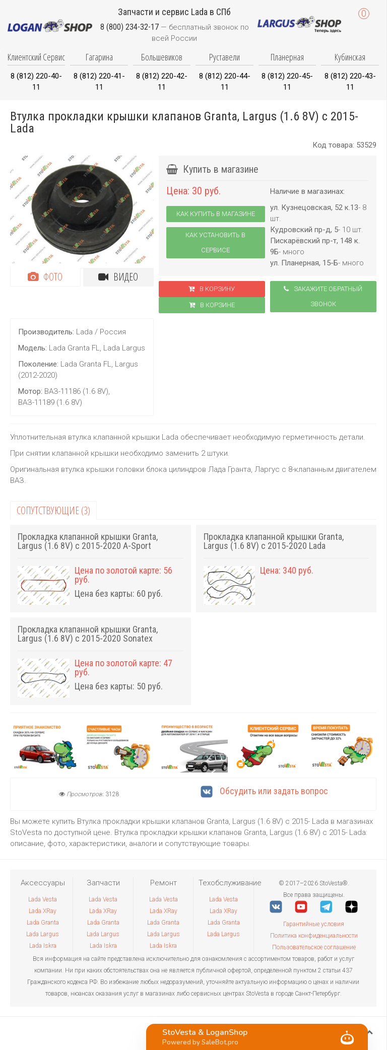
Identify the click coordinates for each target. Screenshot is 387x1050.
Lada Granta (43, 922)
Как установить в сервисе (215, 242)
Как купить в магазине (215, 214)
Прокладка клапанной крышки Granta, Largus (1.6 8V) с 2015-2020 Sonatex (88, 634)
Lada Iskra (42, 945)
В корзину (211, 289)
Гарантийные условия (313, 924)
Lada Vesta (42, 899)
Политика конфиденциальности (314, 935)
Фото (45, 277)
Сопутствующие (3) (53, 510)
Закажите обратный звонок (323, 296)
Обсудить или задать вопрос (264, 791)
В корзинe (212, 305)
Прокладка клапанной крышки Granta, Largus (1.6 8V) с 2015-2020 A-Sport (88, 541)
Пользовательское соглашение (314, 947)
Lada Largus (42, 934)
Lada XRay (42, 911)
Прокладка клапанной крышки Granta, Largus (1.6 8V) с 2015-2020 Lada (274, 541)
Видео (118, 277)
